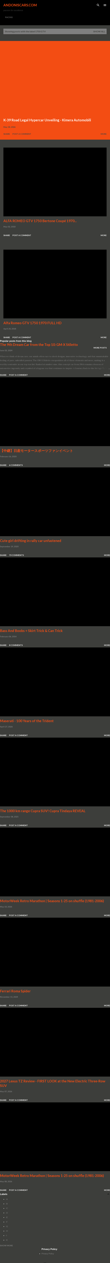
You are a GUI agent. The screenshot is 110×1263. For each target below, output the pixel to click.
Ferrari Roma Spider (15, 991)
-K (7, 1240)
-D (7, 1213)
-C (7, 1208)
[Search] (98, 5)
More (104, 134)
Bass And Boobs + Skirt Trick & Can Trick (31, 631)
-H (7, 1231)
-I (6, 1235)
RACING (9, 17)
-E (7, 1217)
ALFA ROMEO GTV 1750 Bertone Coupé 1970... (40, 221)
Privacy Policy (48, 1254)
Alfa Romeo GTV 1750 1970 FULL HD (32, 323)
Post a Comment (21, 134)
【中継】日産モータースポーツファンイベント (36, 451)
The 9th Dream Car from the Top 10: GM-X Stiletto (39, 345)
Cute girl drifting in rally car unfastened (30, 541)
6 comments (16, 465)
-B (7, 1204)
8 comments (16, 645)
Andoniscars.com (20, 5)
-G (7, 1226)
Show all (99, 31)
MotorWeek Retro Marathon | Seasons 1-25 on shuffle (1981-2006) (52, 901)
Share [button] (6, 134)
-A (7, 1199)
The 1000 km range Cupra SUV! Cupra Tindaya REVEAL (42, 811)
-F (7, 1222)
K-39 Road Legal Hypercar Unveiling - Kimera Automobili (47, 120)
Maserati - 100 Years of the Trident (27, 721)
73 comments (16, 555)
